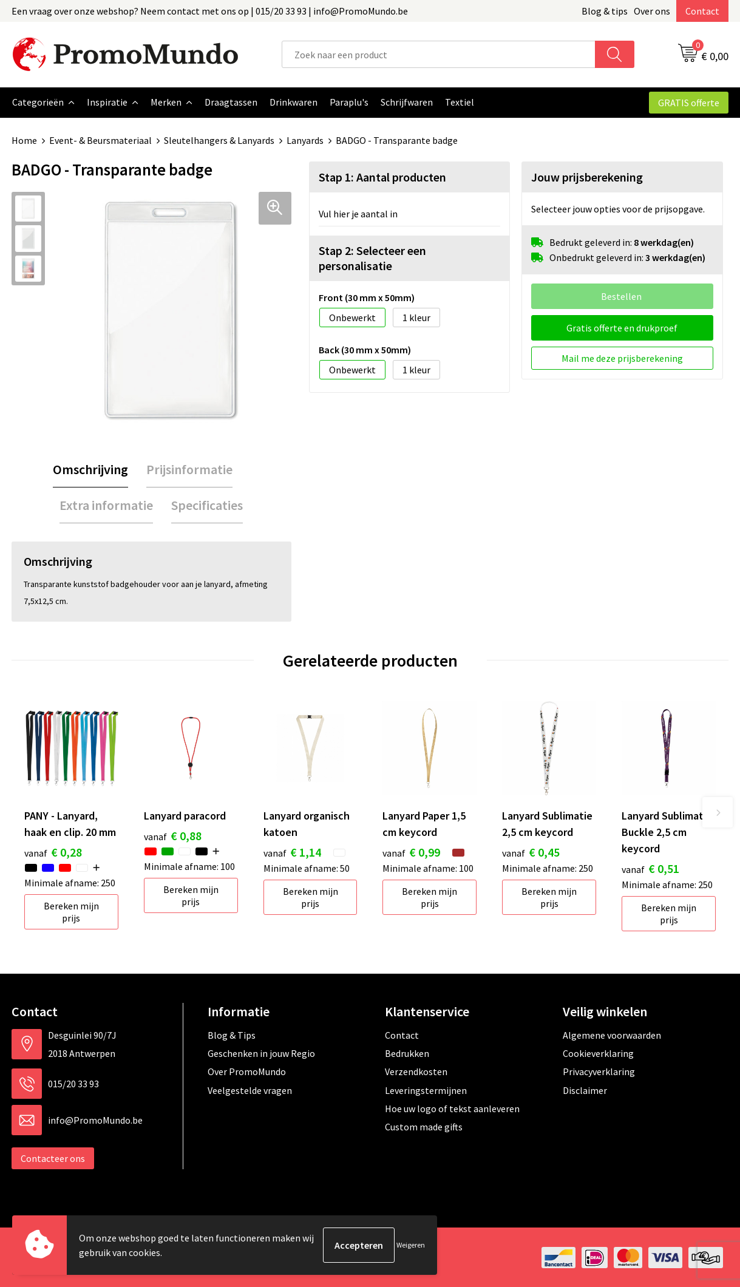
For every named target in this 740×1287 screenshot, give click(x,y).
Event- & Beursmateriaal (100, 140)
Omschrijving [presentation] (90, 468)
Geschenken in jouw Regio (261, 1053)
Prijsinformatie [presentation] (189, 468)
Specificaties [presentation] (207, 504)
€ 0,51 (650, 867)
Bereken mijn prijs (71, 911)
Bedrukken (407, 1053)
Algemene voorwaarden (612, 1034)
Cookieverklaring (598, 1053)
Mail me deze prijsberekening (622, 357)
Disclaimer (585, 1090)
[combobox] (439, 54)
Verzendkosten (416, 1071)
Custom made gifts (424, 1126)
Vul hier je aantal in (358, 213)
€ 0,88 (173, 835)
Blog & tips (605, 11)
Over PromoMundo (247, 1071)
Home (24, 140)
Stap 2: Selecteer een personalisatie (372, 257)
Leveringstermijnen (426, 1090)
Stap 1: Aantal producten (382, 176)
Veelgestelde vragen (250, 1090)
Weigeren (410, 1244)
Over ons (652, 11)
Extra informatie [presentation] (106, 504)
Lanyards (305, 140)
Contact (702, 11)
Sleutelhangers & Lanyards (219, 140)
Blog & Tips (232, 1034)
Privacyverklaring (599, 1071)
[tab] (90, 469)
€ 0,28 (53, 851)
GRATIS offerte (688, 103)
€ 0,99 (411, 851)
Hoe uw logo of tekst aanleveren (452, 1108)
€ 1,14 (292, 851)
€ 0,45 (531, 851)
